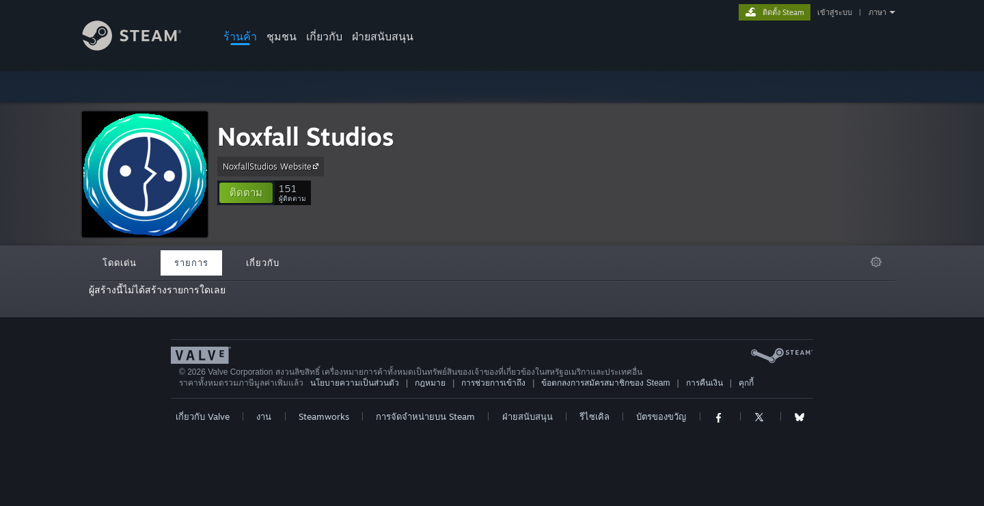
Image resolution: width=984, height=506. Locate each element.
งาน (263, 416)
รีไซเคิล (594, 416)
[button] (246, 193)
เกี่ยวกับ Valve (203, 416)
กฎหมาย (430, 383)
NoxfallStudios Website (273, 166)
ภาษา (877, 12)
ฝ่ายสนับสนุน (382, 36)
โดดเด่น (119, 262)
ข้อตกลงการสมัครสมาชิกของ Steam (605, 383)
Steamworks (324, 416)
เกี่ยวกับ (324, 36)
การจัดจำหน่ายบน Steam (425, 416)
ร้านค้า (240, 36)
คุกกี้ (746, 383)
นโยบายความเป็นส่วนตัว (354, 383)
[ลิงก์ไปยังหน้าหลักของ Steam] (142, 47)
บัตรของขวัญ (661, 416)
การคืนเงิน (704, 383)
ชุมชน (281, 36)
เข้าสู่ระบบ (834, 12)
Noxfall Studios (305, 136)
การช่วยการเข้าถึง (493, 383)
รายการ (191, 262)
